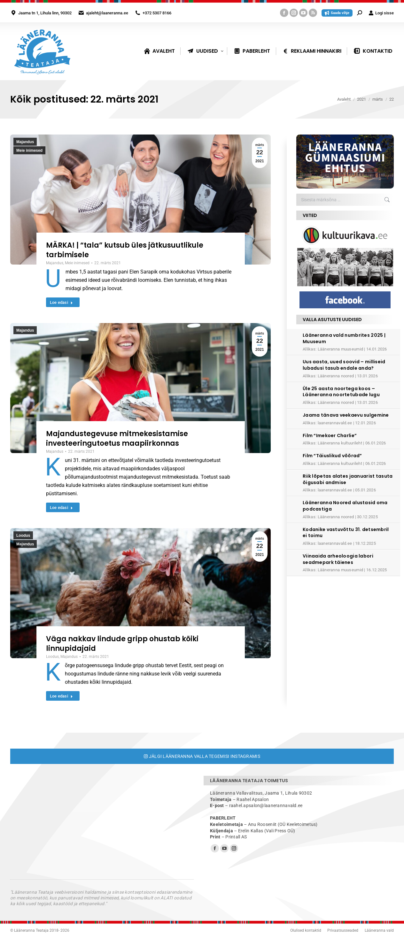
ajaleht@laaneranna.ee (107, 13)
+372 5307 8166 (157, 13)
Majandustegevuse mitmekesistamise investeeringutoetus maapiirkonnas (117, 438)
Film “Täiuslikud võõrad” (332, 455)
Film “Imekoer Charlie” (330, 435)
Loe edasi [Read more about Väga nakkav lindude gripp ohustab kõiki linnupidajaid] (61, 696)
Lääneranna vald (379, 930)
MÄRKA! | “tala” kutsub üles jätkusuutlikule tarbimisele (124, 250)
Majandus (25, 142)
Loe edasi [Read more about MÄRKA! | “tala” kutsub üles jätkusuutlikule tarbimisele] (61, 302)
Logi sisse (381, 13)
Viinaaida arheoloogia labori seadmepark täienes (338, 559)
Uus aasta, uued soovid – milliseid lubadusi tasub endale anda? (344, 364)
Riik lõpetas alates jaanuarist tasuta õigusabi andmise (347, 479)
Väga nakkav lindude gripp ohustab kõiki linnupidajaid (122, 643)
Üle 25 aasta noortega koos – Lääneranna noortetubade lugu (341, 391)
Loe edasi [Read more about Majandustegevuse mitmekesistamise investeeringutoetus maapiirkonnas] (61, 507)
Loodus (23, 535)
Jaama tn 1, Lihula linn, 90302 (45, 13)
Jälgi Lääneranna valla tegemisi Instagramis (202, 756)
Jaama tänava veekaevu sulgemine (346, 415)
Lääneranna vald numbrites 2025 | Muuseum (344, 338)
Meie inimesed (29, 150)
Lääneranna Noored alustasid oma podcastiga (345, 505)
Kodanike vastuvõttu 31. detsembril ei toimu (346, 532)
